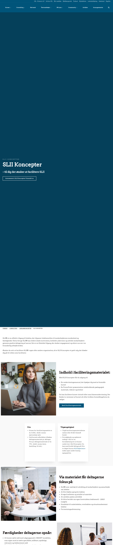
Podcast (75, 1)
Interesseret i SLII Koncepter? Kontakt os (19, 178)
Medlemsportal (67, 1)
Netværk (33, 7)
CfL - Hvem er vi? (39, 1)
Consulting (20, 7)
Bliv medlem (57, 1)
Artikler (85, 7)
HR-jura (60, 7)
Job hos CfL (49, 1)
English (107, 1)
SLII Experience (79, 448)
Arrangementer (98, 7)
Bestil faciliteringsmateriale (71, 405)
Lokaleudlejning (92, 1)
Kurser (8, 7)
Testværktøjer (46, 7)
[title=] (109, 7)
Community (72, 7)
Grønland (101, 1)
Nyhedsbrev (82, 1)
